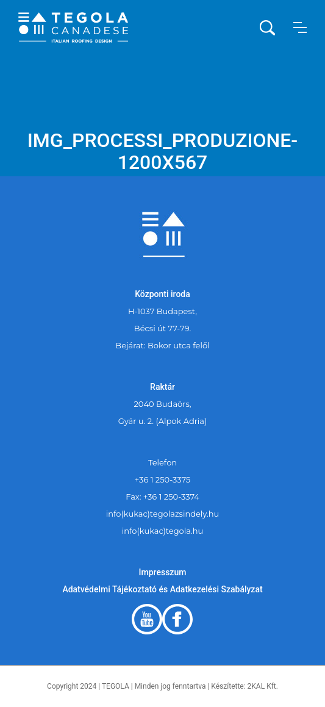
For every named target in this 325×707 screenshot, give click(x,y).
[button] (300, 27)
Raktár (162, 387)
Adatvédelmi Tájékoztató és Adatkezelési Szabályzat (162, 589)
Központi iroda (162, 294)
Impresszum (163, 572)
